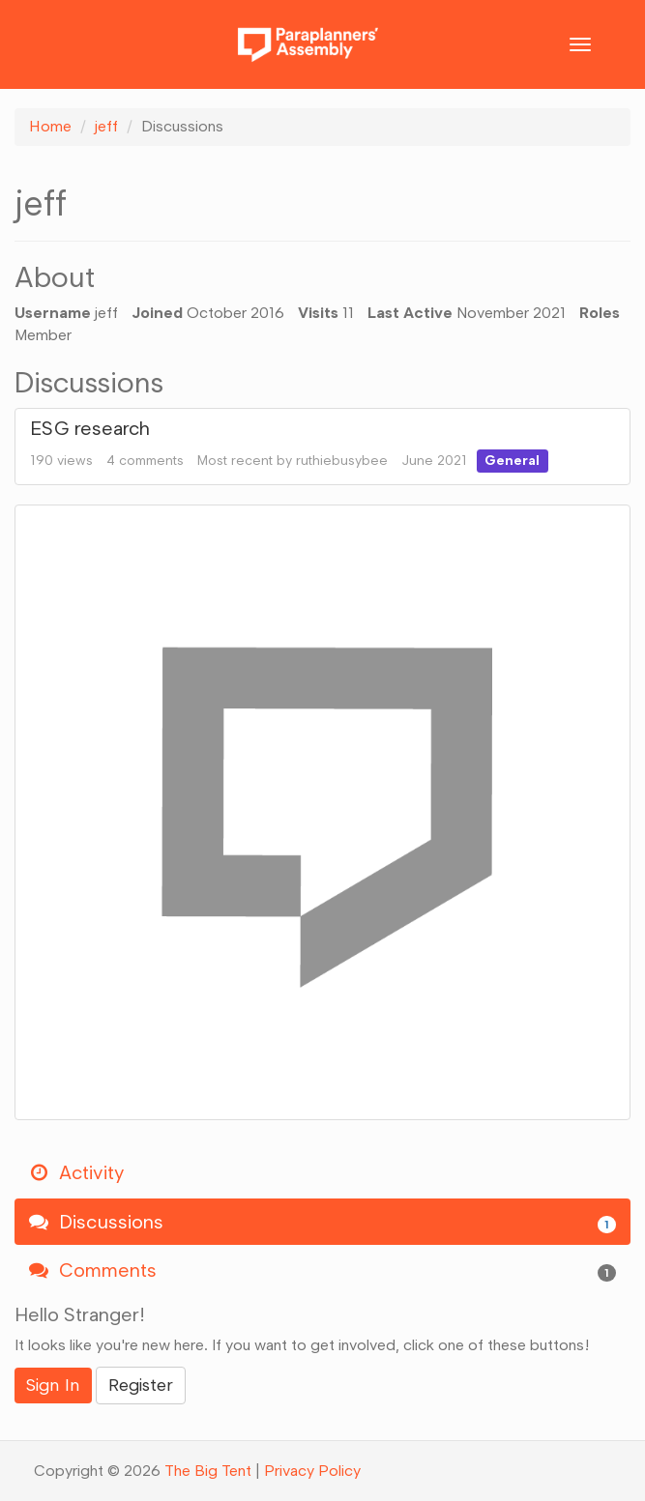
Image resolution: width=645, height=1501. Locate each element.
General (512, 460)
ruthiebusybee (342, 460)
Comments (322, 1270)
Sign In (53, 1385)
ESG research (90, 428)
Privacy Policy (312, 1470)
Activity (76, 1172)
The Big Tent (207, 1470)
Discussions (322, 1222)
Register (140, 1385)
